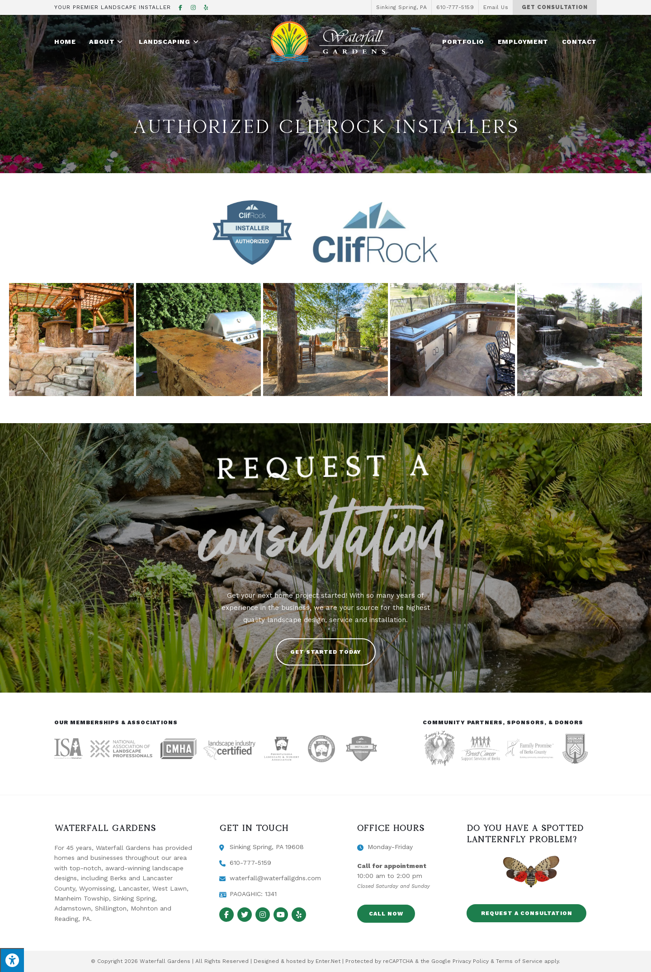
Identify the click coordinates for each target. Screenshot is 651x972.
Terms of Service (519, 961)
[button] (326, 651)
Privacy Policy (471, 961)
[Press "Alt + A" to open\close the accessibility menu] (12, 960)
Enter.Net (328, 961)
